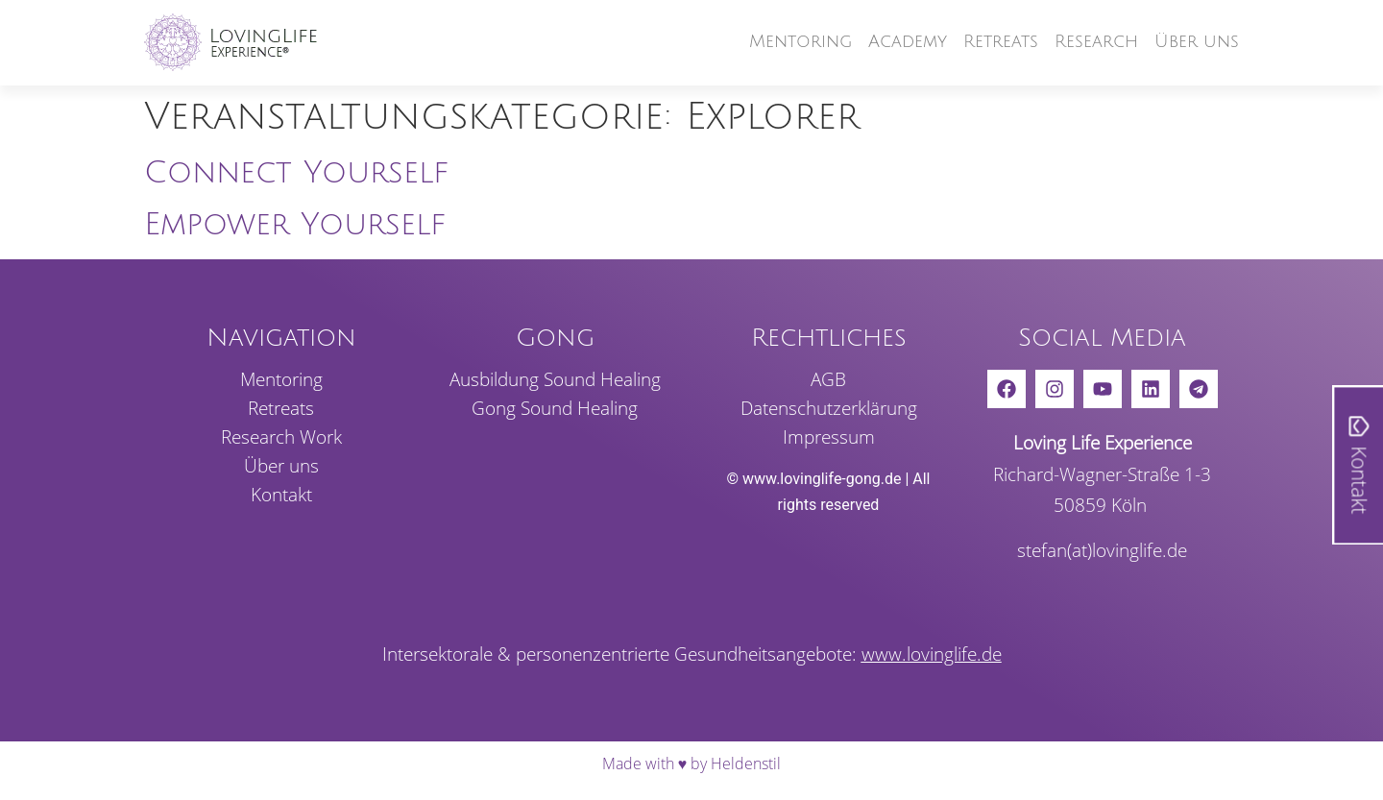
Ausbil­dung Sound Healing (555, 379)
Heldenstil (746, 763)
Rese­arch (1096, 42)
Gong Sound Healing (555, 408)
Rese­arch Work (281, 437)
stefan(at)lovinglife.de (1102, 550)
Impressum (829, 437)
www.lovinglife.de (931, 654)
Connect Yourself (296, 172)
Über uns (1196, 42)
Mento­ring (800, 42)
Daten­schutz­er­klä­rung (828, 408)
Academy (907, 42)
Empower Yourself (295, 224)
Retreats (1000, 42)
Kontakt (281, 494)
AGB (828, 379)
